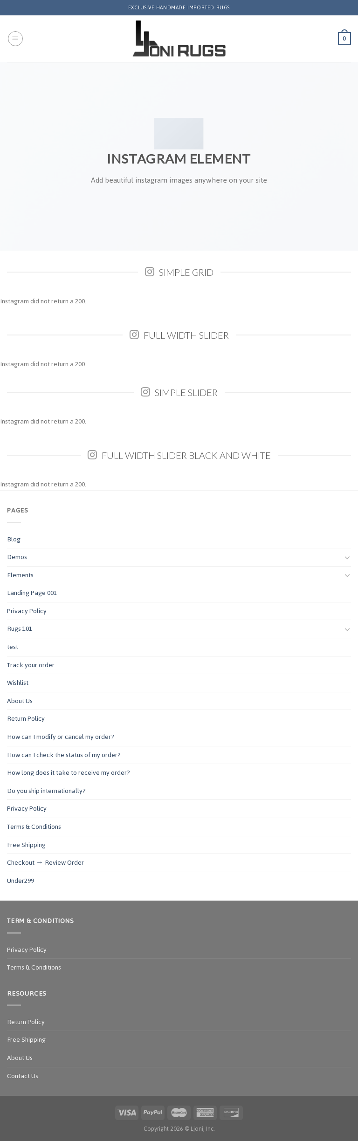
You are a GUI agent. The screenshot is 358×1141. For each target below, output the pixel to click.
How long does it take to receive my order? (68, 772)
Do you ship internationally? (46, 791)
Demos (17, 557)
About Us (20, 701)
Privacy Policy (27, 611)
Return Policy (26, 718)
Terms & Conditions (34, 826)
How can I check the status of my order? (64, 755)
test (12, 647)
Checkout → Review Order (45, 862)
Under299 (20, 881)
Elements (20, 575)
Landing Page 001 (32, 593)
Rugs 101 (19, 628)
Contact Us (22, 1076)
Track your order (31, 665)
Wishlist (17, 682)
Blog (14, 539)
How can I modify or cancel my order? (60, 737)
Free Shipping (26, 845)
